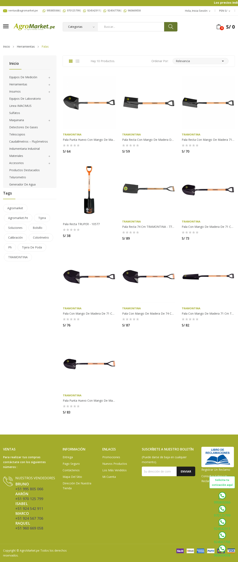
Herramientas (18, 84)
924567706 (111, 10)
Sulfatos (14, 113)
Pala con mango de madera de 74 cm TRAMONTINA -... (148, 313)
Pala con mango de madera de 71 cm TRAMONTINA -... (208, 227)
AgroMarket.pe (29, 550)
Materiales (16, 156)
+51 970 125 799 (29, 498)
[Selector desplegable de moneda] (225, 10)
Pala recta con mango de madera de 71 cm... (148, 140)
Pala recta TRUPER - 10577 (81, 224)
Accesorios (16, 163)
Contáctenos (71, 470)
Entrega (68, 457)
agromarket (15, 208)
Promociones (111, 457)
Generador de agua (22, 184)
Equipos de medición (23, 77)
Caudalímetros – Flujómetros (28, 141)
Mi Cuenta (109, 477)
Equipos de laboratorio (25, 99)
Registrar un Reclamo (215, 469)
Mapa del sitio (72, 477)
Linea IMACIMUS (20, 106)
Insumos (15, 91)
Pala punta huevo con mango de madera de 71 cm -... (89, 140)
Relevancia (200, 61)
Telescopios (17, 134)
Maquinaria (16, 120)
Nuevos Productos (114, 464)
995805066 (51, 10)
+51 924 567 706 (29, 518)
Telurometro (17, 177)
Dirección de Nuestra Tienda (77, 485)
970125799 (71, 10)
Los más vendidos (114, 470)
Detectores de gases (23, 127)
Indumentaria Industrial (24, 149)
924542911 (91, 10)
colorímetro (41, 237)
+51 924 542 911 (29, 508)
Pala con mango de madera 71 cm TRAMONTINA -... (208, 313)
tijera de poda (32, 247)
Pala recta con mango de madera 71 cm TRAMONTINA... (208, 140)
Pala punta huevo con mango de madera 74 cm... (89, 400)
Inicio (14, 63)
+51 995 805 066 (29, 488)
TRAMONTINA (18, 257)
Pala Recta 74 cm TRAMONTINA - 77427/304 (148, 227)
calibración (15, 237)
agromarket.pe (18, 218)
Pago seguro (71, 464)
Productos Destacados (24, 170)
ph (10, 247)
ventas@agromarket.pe (20, 10)
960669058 (132, 10)
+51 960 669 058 (29, 528)
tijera (42, 218)
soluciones (15, 228)
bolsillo (37, 228)
